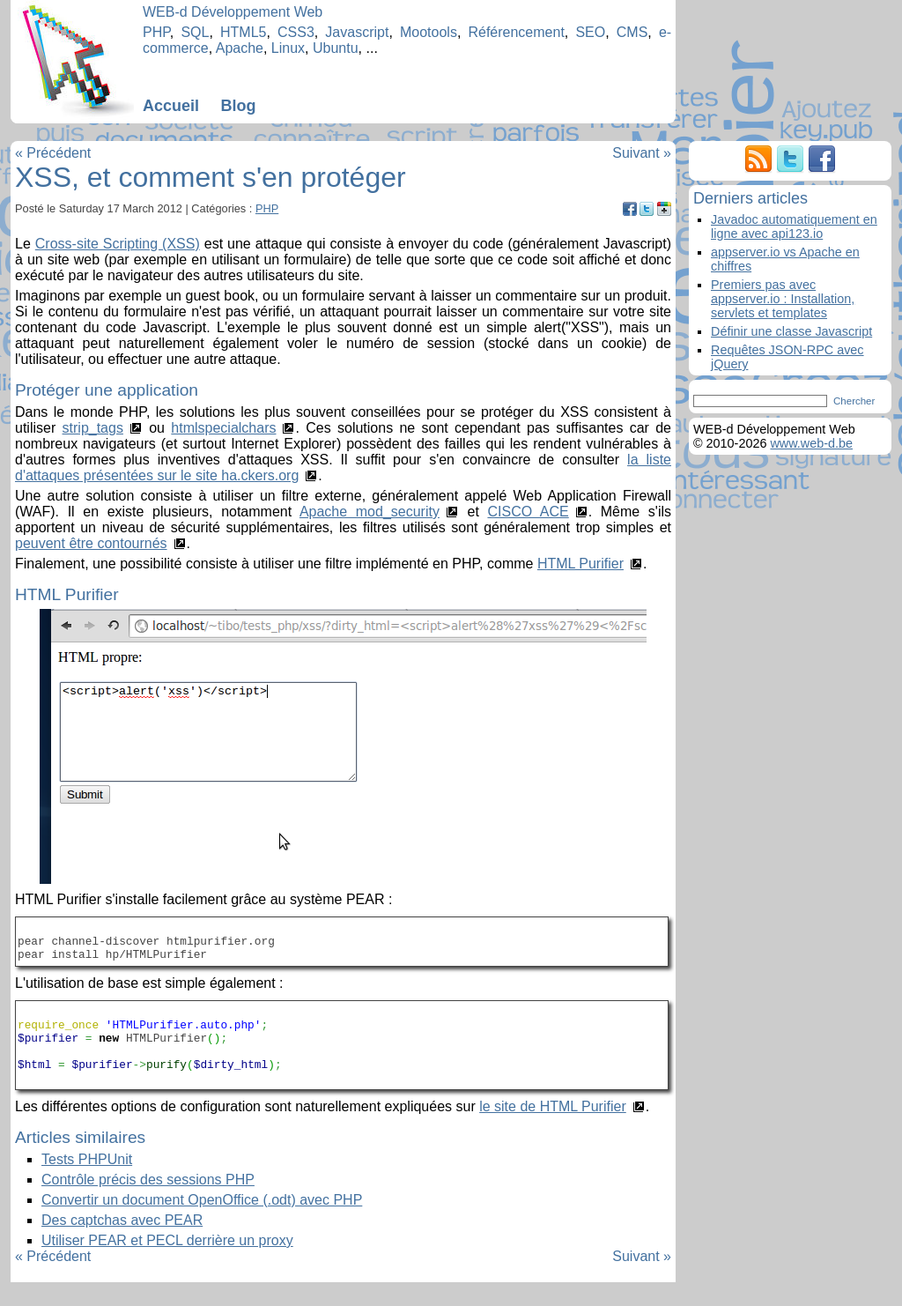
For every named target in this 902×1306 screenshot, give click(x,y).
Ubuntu (336, 48)
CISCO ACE (527, 511)
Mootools (428, 32)
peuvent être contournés (91, 543)
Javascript (356, 32)
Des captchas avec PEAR (122, 1243)
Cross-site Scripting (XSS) (117, 243)
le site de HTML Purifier (552, 1130)
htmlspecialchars (223, 427)
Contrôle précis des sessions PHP (148, 1203)
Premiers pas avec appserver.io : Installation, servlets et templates (782, 299)
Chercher (854, 401)
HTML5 (243, 32)
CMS (632, 32)
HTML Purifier (580, 563)
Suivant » (641, 152)
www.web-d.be (811, 443)
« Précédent (53, 152)
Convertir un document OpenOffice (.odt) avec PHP (201, 1223)
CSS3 (295, 32)
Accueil (171, 106)
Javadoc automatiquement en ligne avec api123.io (794, 226)
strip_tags (93, 427)
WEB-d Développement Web (232, 11)
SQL (195, 32)
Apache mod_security (369, 511)
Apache (239, 48)
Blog (237, 106)
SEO (590, 32)
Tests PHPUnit (86, 1183)
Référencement (516, 32)
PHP (156, 32)
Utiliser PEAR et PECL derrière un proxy (167, 1264)
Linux (288, 48)
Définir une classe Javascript (791, 331)
